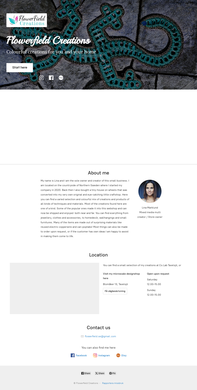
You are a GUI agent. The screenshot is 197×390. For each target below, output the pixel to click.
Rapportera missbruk (112, 383)
